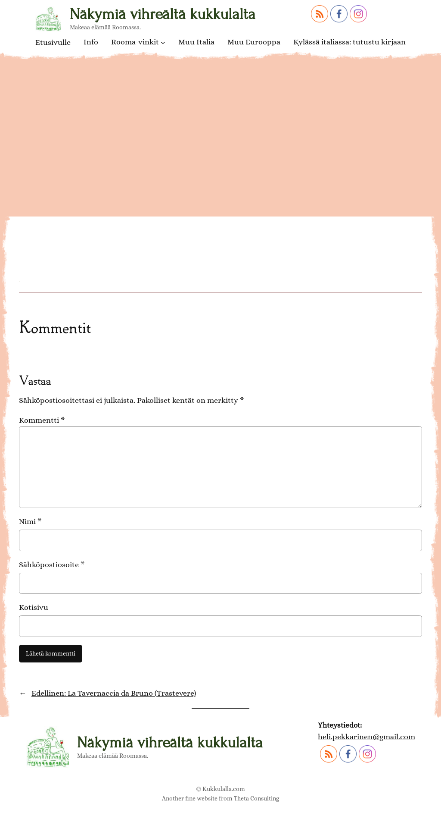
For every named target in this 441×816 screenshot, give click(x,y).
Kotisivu (33, 607)
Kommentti (42, 420)
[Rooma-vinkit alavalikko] (163, 42)
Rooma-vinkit (135, 42)
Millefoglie (68, 216)
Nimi (30, 521)
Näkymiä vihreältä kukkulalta (162, 14)
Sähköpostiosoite (51, 564)
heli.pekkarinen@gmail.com (366, 736)
